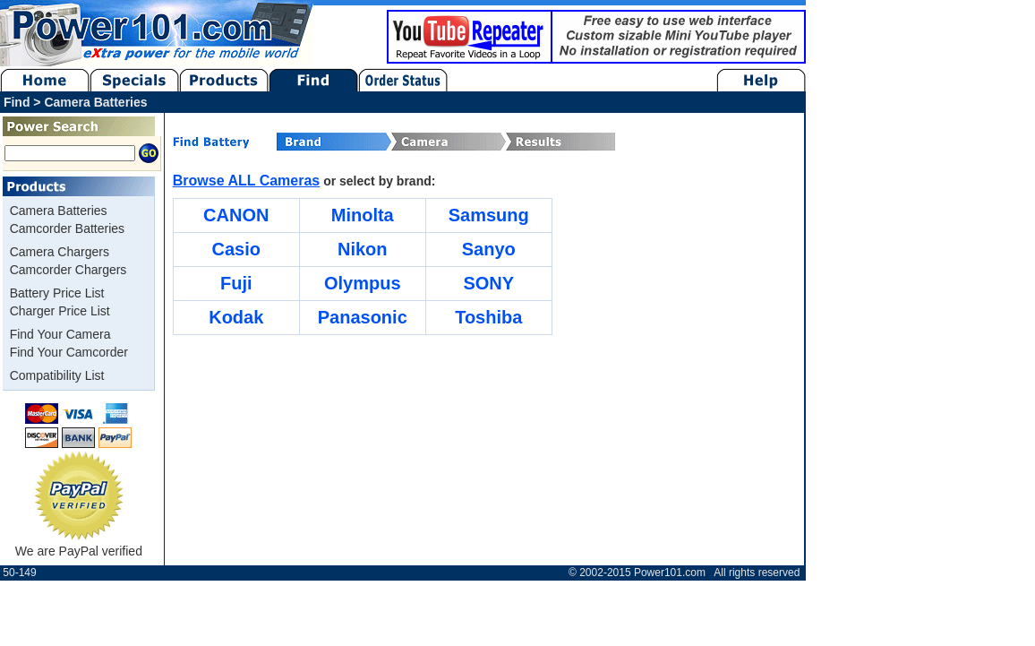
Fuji (236, 283)
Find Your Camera (60, 334)
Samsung (489, 215)
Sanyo (489, 249)
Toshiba (488, 317)
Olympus (362, 283)
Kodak (236, 317)
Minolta (362, 215)
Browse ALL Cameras (247, 180)
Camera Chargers (59, 252)
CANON (236, 215)
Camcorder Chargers (68, 270)
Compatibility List (57, 375)
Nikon (363, 249)
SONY (488, 283)
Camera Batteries (58, 210)
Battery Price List (57, 293)
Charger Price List (60, 311)
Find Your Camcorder (69, 352)
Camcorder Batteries (67, 228)
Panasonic (362, 317)
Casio (236, 249)
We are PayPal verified (78, 544)
